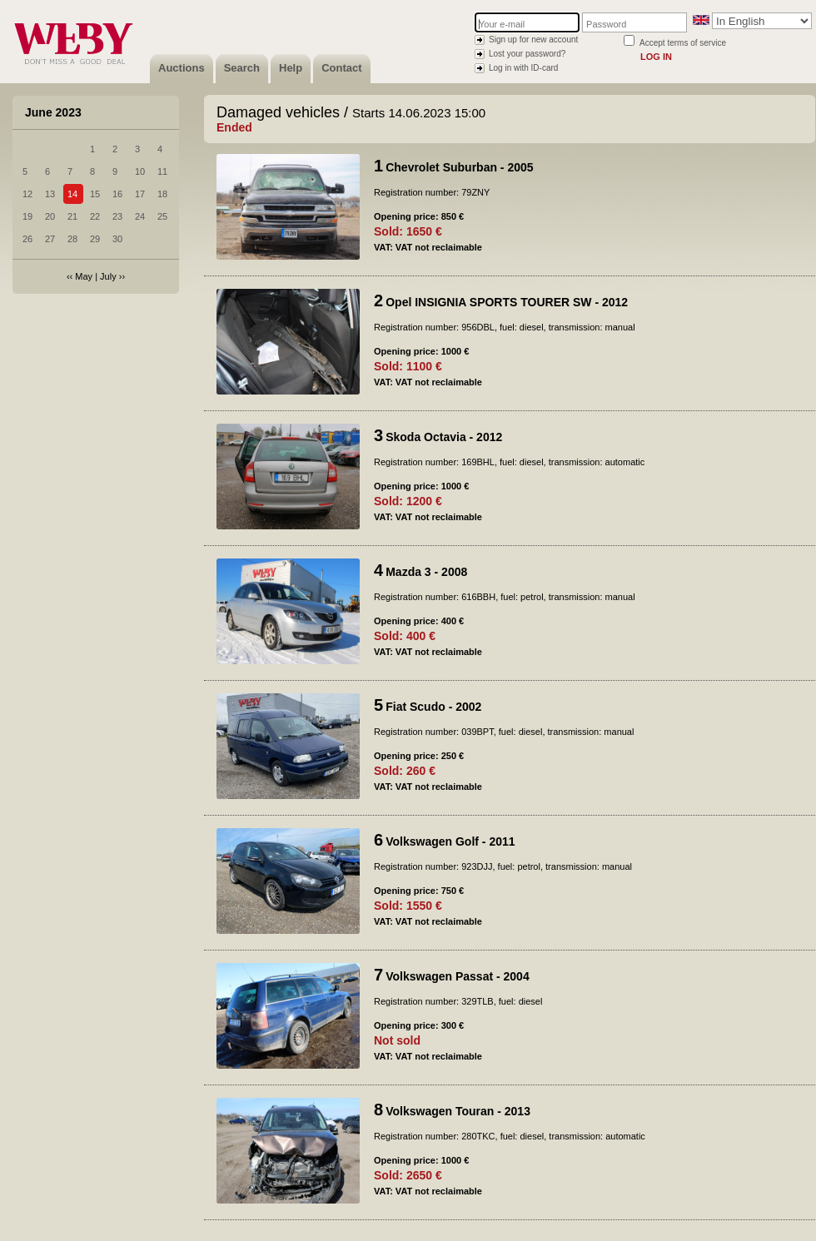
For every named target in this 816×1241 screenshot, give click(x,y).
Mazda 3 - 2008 (426, 571)
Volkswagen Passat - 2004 (458, 976)
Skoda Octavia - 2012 (444, 437)
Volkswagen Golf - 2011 (450, 841)
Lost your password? (527, 53)
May (83, 276)
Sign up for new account (533, 39)
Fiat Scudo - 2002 (433, 706)
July (108, 276)
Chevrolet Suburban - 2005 (459, 167)
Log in (656, 57)
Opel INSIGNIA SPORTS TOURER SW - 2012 (507, 302)
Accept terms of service (682, 42)
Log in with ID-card (523, 67)
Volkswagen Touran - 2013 (458, 1111)
